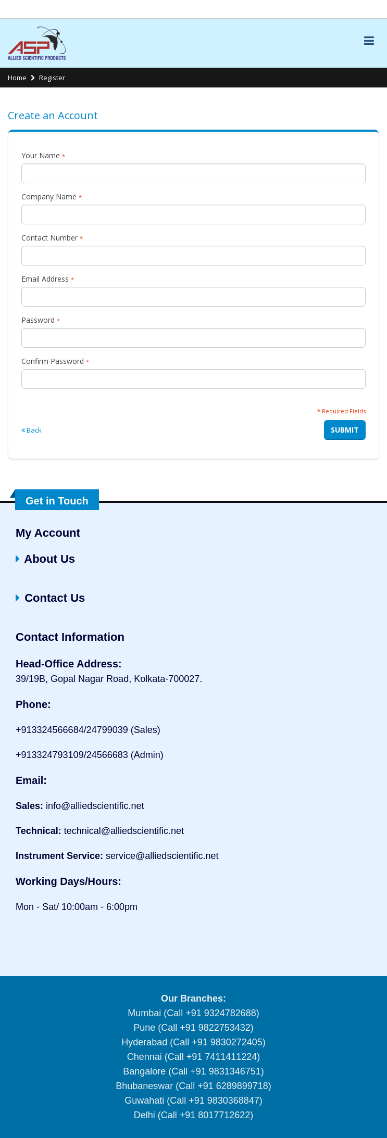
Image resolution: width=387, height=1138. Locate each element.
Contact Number (52, 238)
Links (368, 9)
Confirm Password (55, 361)
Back (31, 430)
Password (40, 320)
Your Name (43, 155)
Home (17, 77)
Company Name (51, 196)
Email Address (47, 279)
